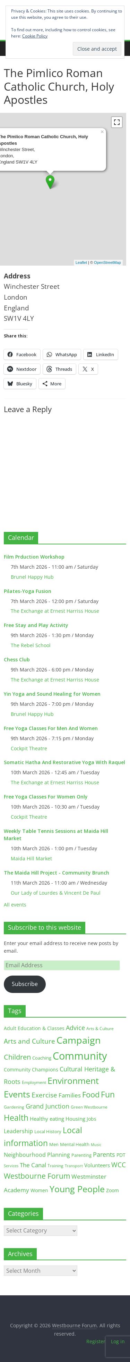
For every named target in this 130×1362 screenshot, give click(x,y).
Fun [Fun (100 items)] (108, 1094)
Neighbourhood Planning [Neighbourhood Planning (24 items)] (37, 1155)
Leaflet (81, 262)
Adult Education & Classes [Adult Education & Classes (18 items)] (34, 1028)
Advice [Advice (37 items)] (75, 1027)
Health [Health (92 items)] (16, 1117)
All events (15, 904)
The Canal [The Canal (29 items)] (33, 1165)
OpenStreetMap (107, 262)
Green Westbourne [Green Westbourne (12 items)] (89, 1107)
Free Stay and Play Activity (36, 625)
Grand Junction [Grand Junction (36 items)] (47, 1106)
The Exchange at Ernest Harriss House (55, 611)
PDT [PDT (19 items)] (120, 1155)
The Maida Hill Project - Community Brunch (56, 872)
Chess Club (17, 659)
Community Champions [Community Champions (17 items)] (31, 1069)
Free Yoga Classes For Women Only (46, 796)
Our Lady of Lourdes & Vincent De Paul (56, 892)
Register (95, 1341)
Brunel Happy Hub (32, 577)
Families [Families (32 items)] (70, 1095)
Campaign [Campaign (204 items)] (79, 1040)
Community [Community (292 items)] (80, 1056)
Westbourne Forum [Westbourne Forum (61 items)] (37, 1176)
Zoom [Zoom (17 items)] (112, 1190)
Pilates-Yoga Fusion (27, 591)
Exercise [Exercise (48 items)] (44, 1095)
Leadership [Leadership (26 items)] (18, 1131)
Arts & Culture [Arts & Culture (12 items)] (100, 1028)
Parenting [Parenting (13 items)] (81, 1155)
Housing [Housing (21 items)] (75, 1118)
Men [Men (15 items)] (54, 1144)
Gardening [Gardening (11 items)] (14, 1107)
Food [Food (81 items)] (90, 1094)
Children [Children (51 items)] (17, 1057)
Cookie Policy (34, 36)
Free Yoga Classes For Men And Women (51, 728)
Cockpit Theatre (29, 748)
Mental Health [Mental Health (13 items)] (74, 1144)
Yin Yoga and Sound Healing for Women (52, 694)
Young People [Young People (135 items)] (77, 1189)
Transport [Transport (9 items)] (74, 1165)
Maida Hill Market (31, 858)
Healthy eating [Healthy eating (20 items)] (47, 1118)
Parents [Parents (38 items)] (104, 1154)
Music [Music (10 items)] (96, 1144)
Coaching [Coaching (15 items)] (41, 1058)
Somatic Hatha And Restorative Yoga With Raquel (64, 762)
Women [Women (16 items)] (39, 1190)
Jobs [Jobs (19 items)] (91, 1118)
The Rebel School (31, 645)
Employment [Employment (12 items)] (34, 1082)
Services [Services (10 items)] (11, 1165)
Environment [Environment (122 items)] (73, 1080)
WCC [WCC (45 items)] (118, 1164)
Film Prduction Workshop (34, 556)
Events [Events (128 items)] (17, 1094)
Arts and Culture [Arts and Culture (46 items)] (29, 1041)
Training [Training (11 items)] (55, 1165)
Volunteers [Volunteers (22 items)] (97, 1165)
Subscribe (25, 984)
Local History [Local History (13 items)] (47, 1132)
